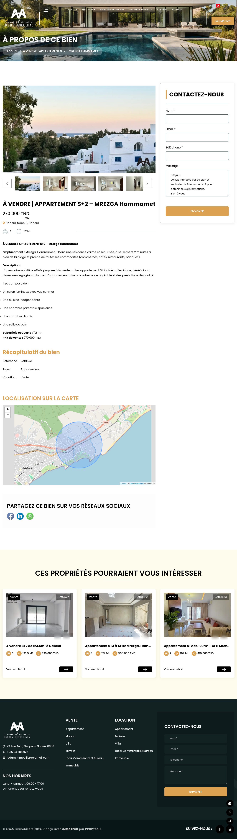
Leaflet (123, 484)
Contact (177, 9)
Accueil (13, 51)
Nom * (170, 111)
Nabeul (11, 223)
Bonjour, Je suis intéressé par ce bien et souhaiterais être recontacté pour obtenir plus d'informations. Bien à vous (197, 183)
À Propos (162, 9)
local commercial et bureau (85, 758)
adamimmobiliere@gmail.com (26, 758)
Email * (170, 129)
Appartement (75, 729)
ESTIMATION (222, 21)
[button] (223, 6)
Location (87, 9)
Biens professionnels (112, 9)
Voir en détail (15, 669)
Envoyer (197, 211)
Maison (70, 736)
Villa (68, 743)
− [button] (7, 415)
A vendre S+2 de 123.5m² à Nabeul (33, 646)
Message (172, 166)
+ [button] (7, 409)
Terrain (70, 751)
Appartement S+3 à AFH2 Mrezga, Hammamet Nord (127, 646)
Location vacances (140, 9)
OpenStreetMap (137, 484)
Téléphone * (174, 147)
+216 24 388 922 (15, 752)
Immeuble (73, 765)
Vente (71, 9)
